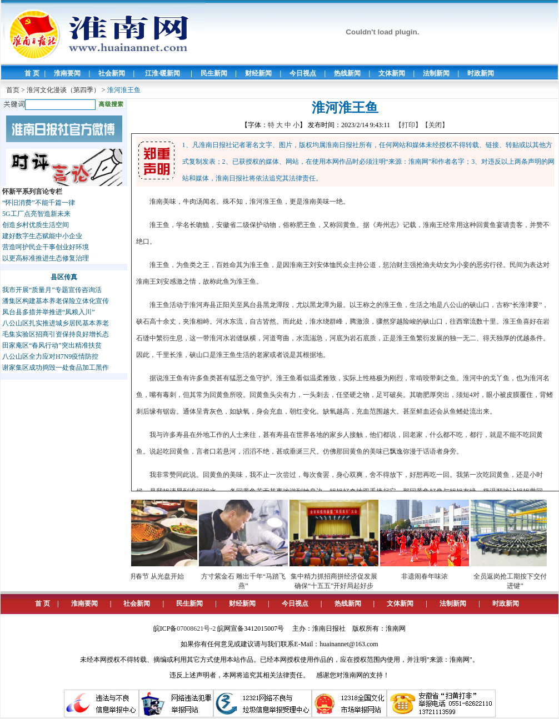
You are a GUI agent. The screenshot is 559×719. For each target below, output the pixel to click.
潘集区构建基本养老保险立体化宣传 (55, 301)
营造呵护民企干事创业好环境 (45, 247)
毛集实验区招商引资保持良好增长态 (55, 334)
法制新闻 (436, 73)
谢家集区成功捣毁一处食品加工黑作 (55, 367)
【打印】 (408, 125)
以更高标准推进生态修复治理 (45, 258)
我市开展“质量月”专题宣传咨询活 (52, 290)
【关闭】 (435, 125)
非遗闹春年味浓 (430, 576)
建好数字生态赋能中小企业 (42, 236)
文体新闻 (391, 73)
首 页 (31, 73)
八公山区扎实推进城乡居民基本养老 (55, 323)
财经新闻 (258, 73)
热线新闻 (347, 73)
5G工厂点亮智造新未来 (36, 214)
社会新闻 (111, 73)
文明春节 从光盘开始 (158, 576)
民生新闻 (214, 73)
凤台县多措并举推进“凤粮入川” (48, 312)
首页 (12, 90)
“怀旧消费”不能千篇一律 (38, 203)
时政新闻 (480, 73)
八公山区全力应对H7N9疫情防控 (50, 356)
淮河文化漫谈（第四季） (63, 90)
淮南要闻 (67, 73)
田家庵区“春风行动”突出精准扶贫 (52, 345)
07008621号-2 (196, 628)
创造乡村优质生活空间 (35, 225)
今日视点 (303, 73)
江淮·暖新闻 (162, 73)
